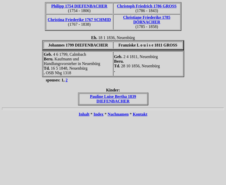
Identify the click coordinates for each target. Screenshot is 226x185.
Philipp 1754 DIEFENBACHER (79, 6)
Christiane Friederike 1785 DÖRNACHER (146, 19)
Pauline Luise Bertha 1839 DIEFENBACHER (113, 98)
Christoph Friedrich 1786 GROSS (146, 6)
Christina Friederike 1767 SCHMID (79, 19)
